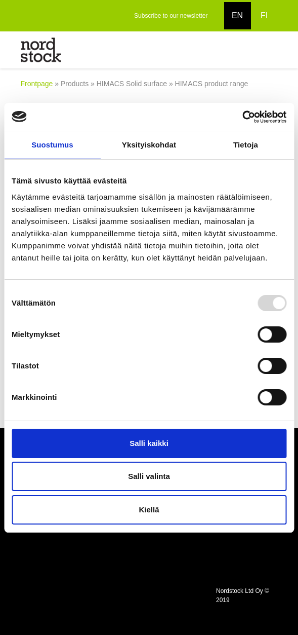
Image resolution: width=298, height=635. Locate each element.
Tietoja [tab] (245, 144)
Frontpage (37, 84)
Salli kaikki (149, 443)
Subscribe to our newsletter (170, 15)
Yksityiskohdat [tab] (149, 144)
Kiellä (149, 509)
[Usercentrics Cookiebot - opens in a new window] (242, 117)
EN (237, 15)
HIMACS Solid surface (132, 84)
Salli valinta (149, 476)
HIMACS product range (211, 84)
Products (75, 84)
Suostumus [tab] (52, 144)
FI (264, 15)
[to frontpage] (41, 49)
